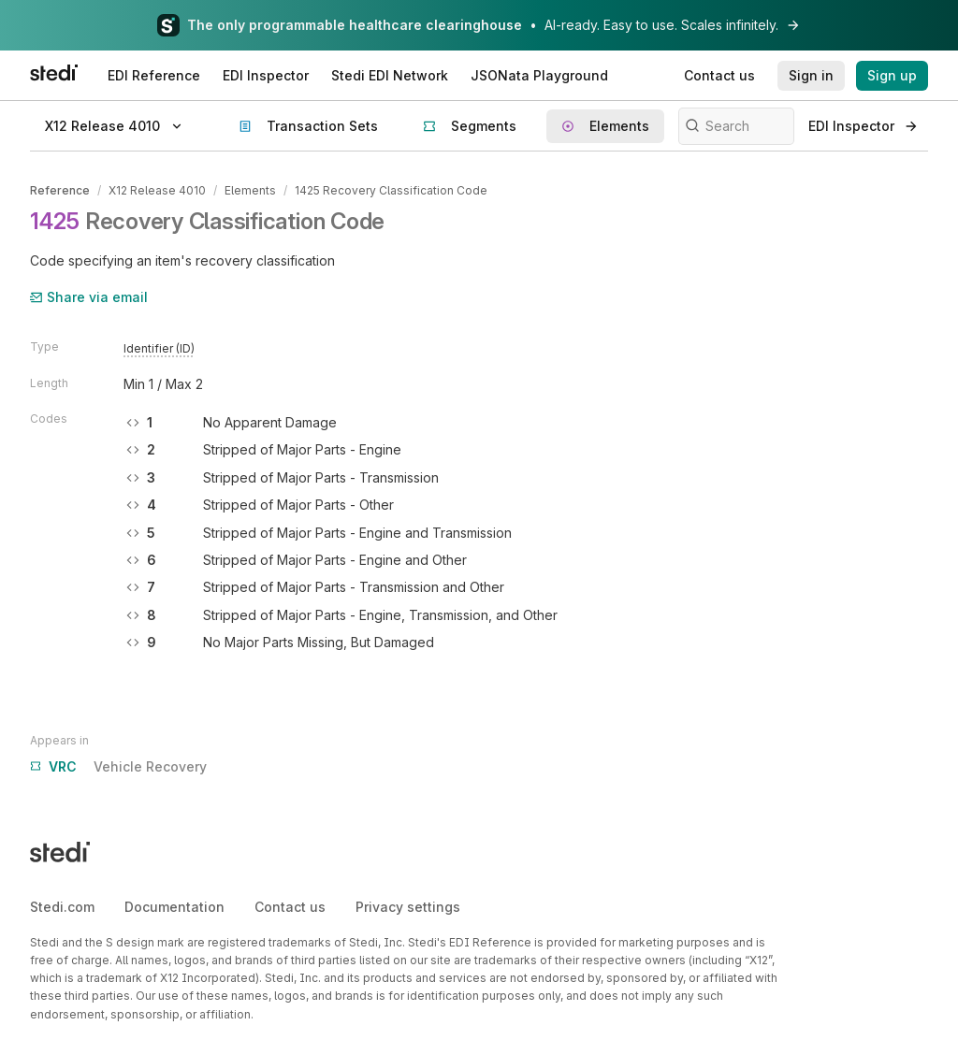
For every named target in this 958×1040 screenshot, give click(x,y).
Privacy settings (408, 907)
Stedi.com (62, 907)
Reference (60, 190)
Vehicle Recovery (118, 767)
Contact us (290, 907)
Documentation (174, 907)
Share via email (89, 297)
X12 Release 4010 (157, 190)
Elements (250, 190)
